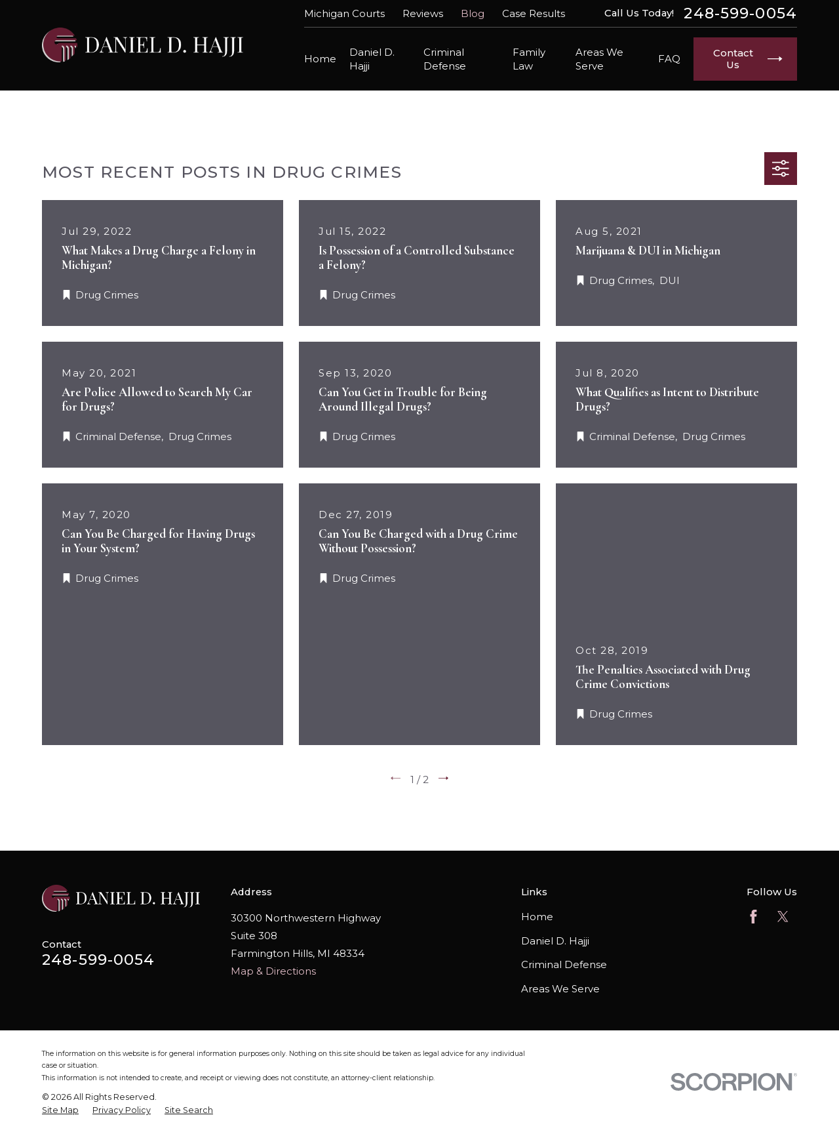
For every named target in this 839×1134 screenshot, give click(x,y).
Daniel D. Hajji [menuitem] (372, 59)
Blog (472, 13)
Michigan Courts (344, 13)
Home (537, 916)
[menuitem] (60, 1110)
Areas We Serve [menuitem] (599, 59)
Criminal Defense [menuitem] (444, 59)
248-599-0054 (740, 13)
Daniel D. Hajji (555, 941)
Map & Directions (273, 971)
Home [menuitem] (320, 58)
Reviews (422, 13)
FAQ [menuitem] (669, 58)
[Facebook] (753, 916)
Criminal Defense (564, 964)
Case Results (533, 13)
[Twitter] (783, 916)
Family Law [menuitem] (529, 59)
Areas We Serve (560, 988)
